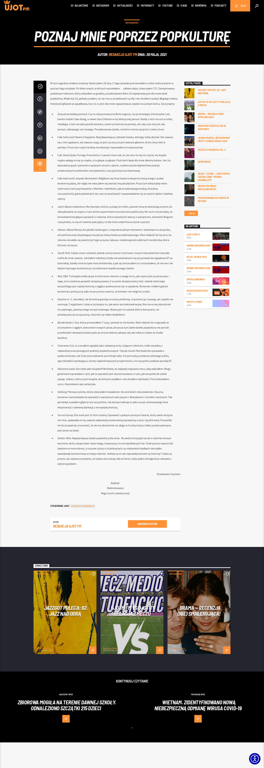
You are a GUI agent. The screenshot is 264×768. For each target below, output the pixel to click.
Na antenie (81, 5)
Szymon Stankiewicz (82, 531)
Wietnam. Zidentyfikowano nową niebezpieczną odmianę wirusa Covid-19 (198, 731)
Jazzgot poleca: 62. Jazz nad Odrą (212, 117)
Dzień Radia (204, 187)
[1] (40, 190)
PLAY (240, 6)
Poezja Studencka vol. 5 (212, 175)
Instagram (102, 5)
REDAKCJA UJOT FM (123, 67)
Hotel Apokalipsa (197, 282)
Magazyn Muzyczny (197, 316)
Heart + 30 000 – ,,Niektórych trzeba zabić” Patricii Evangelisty (214, 202)
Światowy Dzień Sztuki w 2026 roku (212, 153)
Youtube (167, 5)
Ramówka (200, 5)
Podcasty (220, 5)
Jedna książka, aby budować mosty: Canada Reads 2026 (214, 165)
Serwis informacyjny (198, 271)
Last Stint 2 (193, 260)
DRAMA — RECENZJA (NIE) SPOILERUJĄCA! (211, 141)
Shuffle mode (194, 327)
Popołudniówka (196, 304)
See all (191, 239)
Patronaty (147, 5)
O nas (183, 5)
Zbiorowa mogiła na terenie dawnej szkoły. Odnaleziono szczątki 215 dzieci (67, 731)
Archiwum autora (147, 549)
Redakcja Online (43, 674)
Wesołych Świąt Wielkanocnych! (207, 213)
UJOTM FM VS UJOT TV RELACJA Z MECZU (214, 129)
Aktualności (125, 5)
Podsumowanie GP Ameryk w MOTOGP (213, 225)
